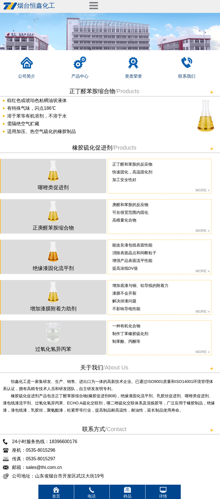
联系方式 (93, 429)
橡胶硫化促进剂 (92, 147)
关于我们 (91, 367)
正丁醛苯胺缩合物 (92, 91)
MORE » (202, 190)
